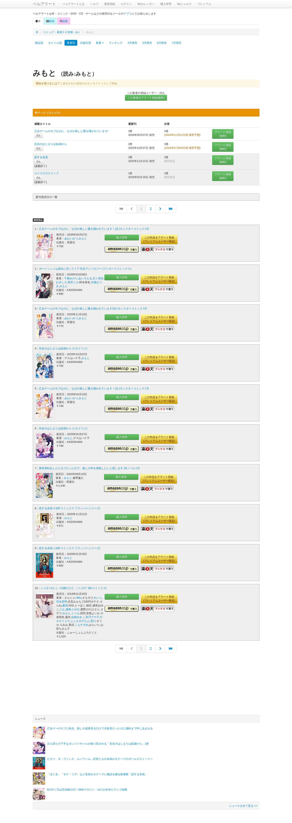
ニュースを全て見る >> (243, 803)
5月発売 (147, 42)
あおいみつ (71, 238)
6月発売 (162, 42)
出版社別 (85, 42)
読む (38, 135)
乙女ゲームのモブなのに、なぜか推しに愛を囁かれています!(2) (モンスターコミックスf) (93, 308)
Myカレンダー (146, 3)
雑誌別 (39, 42)
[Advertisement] (146, 58)
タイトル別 (55, 42)
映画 (50, 21)
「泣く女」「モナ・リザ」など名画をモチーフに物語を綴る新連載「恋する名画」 (97, 772)
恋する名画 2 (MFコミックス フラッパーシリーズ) (69, 506)
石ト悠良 (98, 278)
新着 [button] (100, 42)
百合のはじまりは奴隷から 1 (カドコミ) (63, 427)
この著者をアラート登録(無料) (146, 97)
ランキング (115, 42)
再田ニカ (73, 282)
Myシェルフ (184, 3)
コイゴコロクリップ (46, 173)
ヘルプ (94, 3)
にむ (62, 607)
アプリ (128, 13)
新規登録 (109, 3)
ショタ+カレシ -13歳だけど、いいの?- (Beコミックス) (73, 585)
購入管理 (165, 3)
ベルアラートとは (73, 3)
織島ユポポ (72, 607)
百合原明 (61, 599)
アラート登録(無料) (223, 133)
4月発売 (132, 42)
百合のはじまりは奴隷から (50, 144)
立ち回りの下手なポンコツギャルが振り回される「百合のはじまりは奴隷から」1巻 (98, 741)
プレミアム (204, 3)
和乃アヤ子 (92, 614)
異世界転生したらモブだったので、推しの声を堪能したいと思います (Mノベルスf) (89, 466)
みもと (83, 238)
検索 (64, 21)
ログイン (126, 3)
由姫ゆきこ (78, 614)
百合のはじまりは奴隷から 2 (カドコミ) (63, 347)
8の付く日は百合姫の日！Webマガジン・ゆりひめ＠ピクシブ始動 (87, 787)
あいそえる (85, 278)
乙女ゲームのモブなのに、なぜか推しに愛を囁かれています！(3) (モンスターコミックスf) (94, 228)
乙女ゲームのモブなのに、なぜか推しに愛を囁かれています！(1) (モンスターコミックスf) (94, 387)
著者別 (71, 42)
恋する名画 (41, 157)
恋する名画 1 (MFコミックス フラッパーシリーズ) (69, 546)
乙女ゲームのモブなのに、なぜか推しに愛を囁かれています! (71, 131)
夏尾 (65, 603)
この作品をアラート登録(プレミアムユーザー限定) (159, 239)
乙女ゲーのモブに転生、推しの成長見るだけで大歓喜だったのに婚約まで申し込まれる (100, 726)
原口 (93, 618)
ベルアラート (44, 4)
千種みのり (71, 278)
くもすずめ (81, 622)
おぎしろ (61, 282)
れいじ (98, 595)
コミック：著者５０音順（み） (62, 32)
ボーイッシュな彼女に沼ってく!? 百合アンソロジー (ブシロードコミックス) (85, 268)
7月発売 (176, 42)
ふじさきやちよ (80, 618)
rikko (79, 595)
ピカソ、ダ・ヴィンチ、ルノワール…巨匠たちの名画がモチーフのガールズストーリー (100, 756)
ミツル (75, 611)
